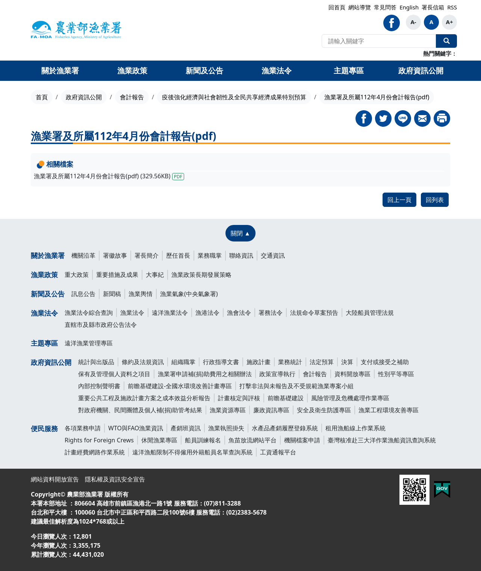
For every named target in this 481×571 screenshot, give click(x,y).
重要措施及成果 (117, 274)
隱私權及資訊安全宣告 (115, 479)
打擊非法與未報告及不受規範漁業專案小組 (296, 386)
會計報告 (132, 97)
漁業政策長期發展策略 (201, 274)
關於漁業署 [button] (60, 70)
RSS (452, 7)
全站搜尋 (446, 41)
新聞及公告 (48, 293)
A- (413, 22)
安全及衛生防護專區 (324, 410)
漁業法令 (44, 312)
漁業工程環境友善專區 (388, 410)
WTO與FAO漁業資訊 (135, 428)
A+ (449, 22)
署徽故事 (115, 255)
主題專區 (44, 343)
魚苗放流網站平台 (252, 440)
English (409, 7)
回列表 (435, 200)
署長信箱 (433, 7)
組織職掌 (183, 362)
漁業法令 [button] (277, 70)
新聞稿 (112, 294)
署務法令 (271, 312)
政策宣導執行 (277, 374)
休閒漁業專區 (159, 440)
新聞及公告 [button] (204, 70)
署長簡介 (147, 255)
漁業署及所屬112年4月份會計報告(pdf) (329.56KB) (109, 176)
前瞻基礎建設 (286, 398)
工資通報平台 (278, 452)
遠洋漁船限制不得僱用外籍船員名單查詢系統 (192, 452)
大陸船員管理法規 (370, 312)
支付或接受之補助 (385, 362)
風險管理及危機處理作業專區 (350, 398)
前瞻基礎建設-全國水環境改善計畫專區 (180, 386)
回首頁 (336, 7)
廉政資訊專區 (271, 410)
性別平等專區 (396, 374)
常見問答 (385, 7)
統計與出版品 (96, 362)
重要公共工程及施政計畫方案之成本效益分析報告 (144, 398)
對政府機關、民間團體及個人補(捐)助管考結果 (140, 410)
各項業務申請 (83, 428)
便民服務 (44, 428)
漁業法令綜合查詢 (89, 312)
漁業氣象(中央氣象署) (189, 294)
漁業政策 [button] (132, 70)
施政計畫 (259, 362)
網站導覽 (359, 7)
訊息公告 (83, 294)
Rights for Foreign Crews (99, 440)
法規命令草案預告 (314, 312)
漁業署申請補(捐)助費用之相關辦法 (205, 374)
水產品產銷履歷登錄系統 (285, 428)
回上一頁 (399, 200)
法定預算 (322, 362)
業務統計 (290, 362)
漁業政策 (44, 274)
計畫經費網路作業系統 (95, 452)
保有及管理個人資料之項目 (114, 374)
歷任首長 (178, 255)
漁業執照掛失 (226, 428)
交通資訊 (273, 255)
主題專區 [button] (349, 70)
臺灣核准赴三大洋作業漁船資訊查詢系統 (382, 440)
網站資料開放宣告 (55, 479)
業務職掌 (210, 255)
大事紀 (155, 274)
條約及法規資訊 (143, 362)
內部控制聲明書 (99, 386)
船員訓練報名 (203, 440)
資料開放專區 (352, 374)
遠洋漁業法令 (170, 312)
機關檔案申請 (302, 440)
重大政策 (77, 274)
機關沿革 (83, 255)
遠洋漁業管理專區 (89, 343)
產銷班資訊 (186, 428)
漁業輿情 (141, 294)
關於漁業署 (48, 255)
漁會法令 (239, 312)
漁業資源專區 (228, 410)
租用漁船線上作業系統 (355, 428)
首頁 (42, 97)
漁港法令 (207, 312)
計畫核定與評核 (239, 398)
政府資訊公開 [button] (420, 70)
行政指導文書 (221, 362)
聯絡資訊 (241, 255)
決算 (347, 362)
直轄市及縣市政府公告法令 (101, 324)
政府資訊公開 (84, 97)
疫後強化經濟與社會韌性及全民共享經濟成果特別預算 (234, 97)
